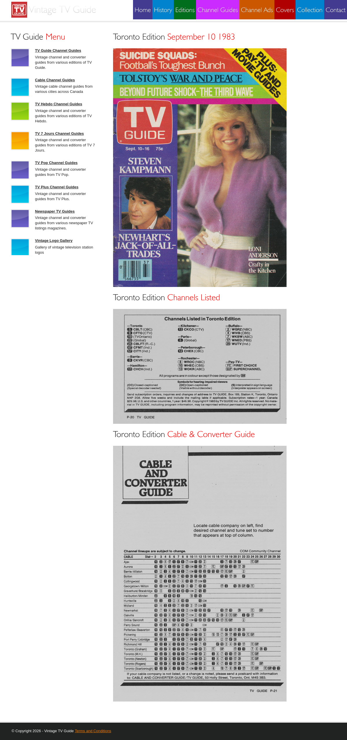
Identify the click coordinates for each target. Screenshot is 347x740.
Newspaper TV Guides (55, 211)
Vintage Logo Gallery (54, 240)
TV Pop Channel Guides (56, 163)
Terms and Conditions (93, 731)
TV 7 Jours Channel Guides (59, 133)
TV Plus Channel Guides (56, 187)
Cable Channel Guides (55, 80)
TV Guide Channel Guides (58, 50)
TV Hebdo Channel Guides (58, 104)
